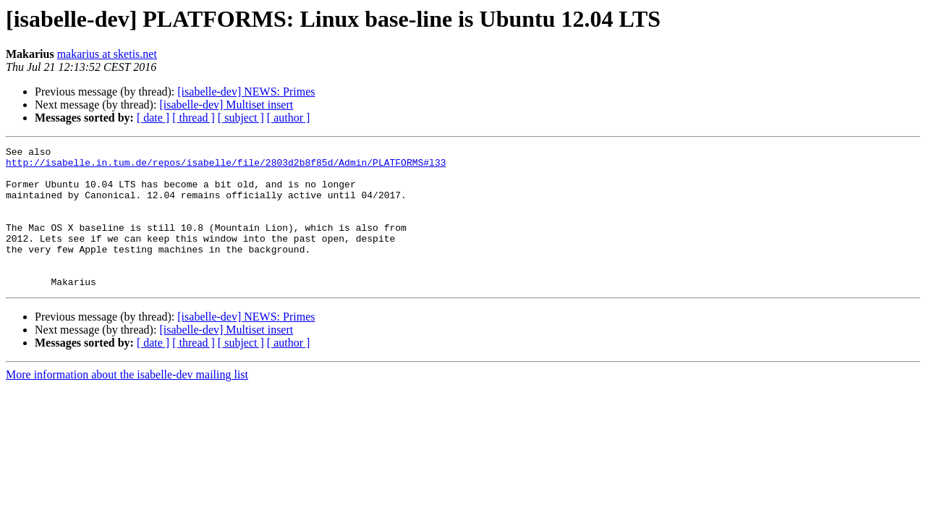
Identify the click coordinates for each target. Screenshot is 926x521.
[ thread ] (193, 117)
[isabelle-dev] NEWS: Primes (246, 91)
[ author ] (288, 117)
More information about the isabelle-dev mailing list (127, 403)
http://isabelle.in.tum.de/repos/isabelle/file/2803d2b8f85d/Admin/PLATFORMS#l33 (226, 166)
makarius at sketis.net (107, 54)
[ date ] (153, 117)
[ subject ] (241, 117)
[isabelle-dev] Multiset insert (226, 104)
